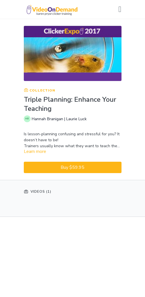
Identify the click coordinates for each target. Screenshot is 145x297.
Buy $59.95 (72, 167)
